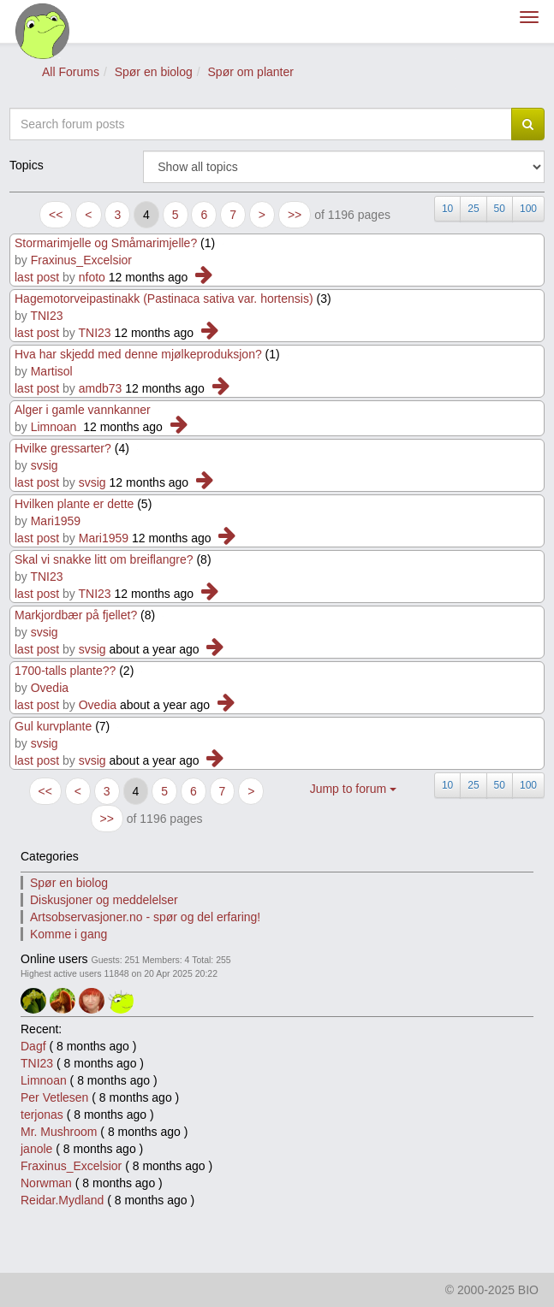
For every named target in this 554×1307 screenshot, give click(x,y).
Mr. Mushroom (59, 1131)
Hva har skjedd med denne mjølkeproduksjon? (138, 354)
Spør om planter (251, 72)
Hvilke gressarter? (63, 448)
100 (528, 209)
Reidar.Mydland (62, 1200)
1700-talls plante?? (65, 670)
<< (56, 215)
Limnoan (54, 427)
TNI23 (46, 315)
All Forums (70, 72)
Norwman (46, 1183)
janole (36, 1149)
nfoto (92, 277)
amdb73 (100, 388)
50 (499, 209)
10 (447, 209)
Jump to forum (353, 788)
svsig (44, 465)
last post (37, 277)
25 (473, 209)
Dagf (33, 1046)
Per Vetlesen (54, 1097)
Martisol (52, 371)
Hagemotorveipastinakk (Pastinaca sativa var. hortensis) (164, 298)
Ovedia (50, 688)
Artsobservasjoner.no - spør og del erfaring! (145, 917)
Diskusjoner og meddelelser (104, 900)
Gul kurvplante (53, 726)
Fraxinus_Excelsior (81, 260)
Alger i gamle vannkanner (83, 410)
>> (294, 215)
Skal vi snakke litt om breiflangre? (104, 559)
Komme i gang (68, 934)
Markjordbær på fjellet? (76, 615)
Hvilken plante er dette (74, 504)
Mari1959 (55, 521)
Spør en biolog (154, 72)
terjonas (42, 1114)
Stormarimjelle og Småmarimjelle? (106, 243)
